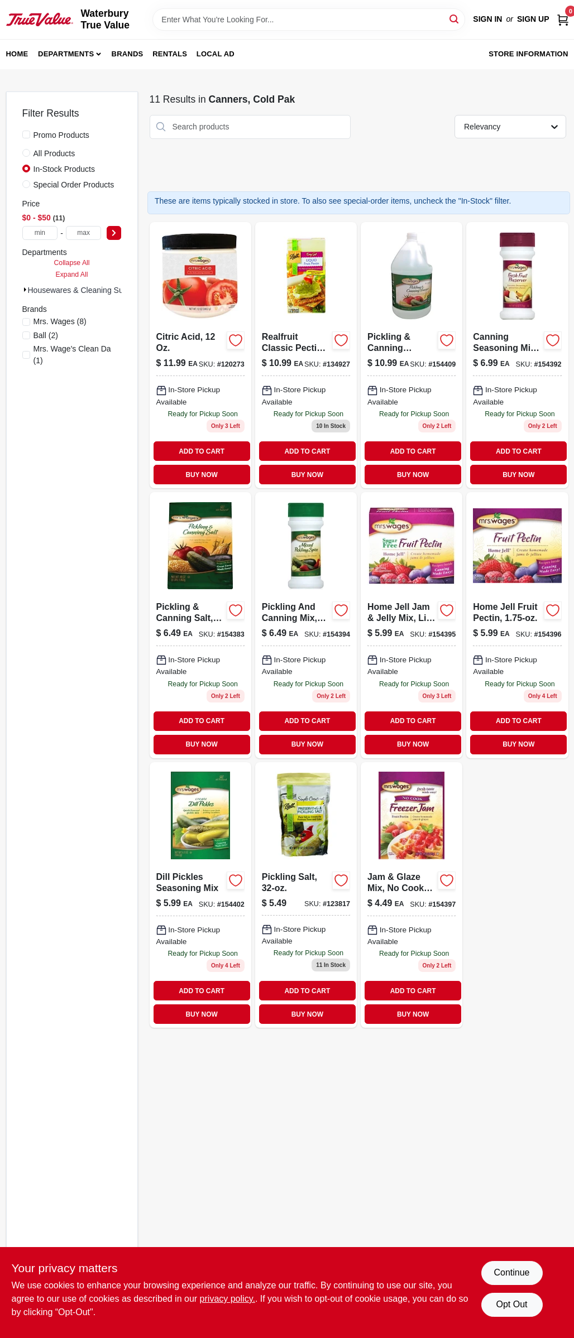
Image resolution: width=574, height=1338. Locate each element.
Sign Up (533, 19)
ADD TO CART (201, 451)
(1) (72, 354)
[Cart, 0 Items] (562, 19)
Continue (511, 1272)
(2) (46, 335)
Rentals (169, 54)
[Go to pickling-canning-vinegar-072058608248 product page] (411, 355)
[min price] (40, 233)
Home (17, 54)
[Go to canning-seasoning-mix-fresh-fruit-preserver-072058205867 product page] (517, 355)
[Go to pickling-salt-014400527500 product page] (306, 895)
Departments (66, 54)
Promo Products (61, 135)
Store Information (528, 54)
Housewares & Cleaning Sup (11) (86, 290)
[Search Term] (308, 19)
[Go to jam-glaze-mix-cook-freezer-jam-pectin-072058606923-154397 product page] (411, 895)
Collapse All (71, 263)
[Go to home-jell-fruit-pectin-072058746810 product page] (517, 625)
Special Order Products (74, 184)
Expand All (72, 274)
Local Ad (216, 54)
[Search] (455, 18)
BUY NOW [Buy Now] (201, 475)
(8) (60, 321)
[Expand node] (25, 289)
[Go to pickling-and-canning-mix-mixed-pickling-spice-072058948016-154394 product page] (306, 625)
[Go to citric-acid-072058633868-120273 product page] (200, 355)
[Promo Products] (26, 134)
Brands (128, 54)
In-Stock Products (64, 169)
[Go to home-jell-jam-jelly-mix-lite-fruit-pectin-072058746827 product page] (411, 625)
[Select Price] (114, 233)
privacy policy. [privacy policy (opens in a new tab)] (227, 1298)
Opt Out (511, 1304)
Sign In (487, 19)
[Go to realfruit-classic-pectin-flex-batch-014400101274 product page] (306, 355)
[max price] (84, 233)
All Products (54, 153)
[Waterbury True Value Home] (39, 19)
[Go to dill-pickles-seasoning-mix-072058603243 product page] (200, 895)
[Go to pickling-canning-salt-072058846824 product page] (200, 625)
